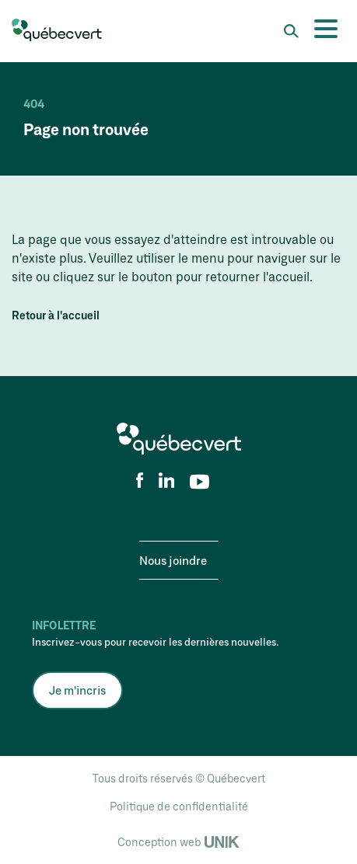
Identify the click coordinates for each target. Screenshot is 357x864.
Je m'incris (77, 690)
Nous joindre (173, 560)
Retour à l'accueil (56, 315)
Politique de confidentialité (179, 806)
